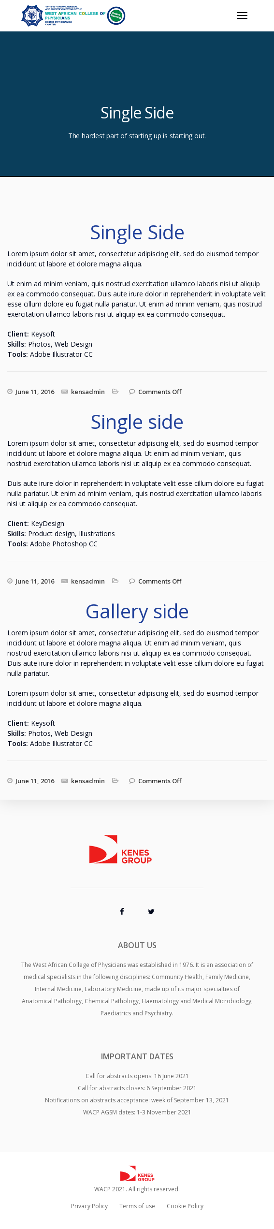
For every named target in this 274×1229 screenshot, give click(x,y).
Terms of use (137, 1206)
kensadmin (88, 391)
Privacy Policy (89, 1206)
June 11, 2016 (34, 391)
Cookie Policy (185, 1206)
